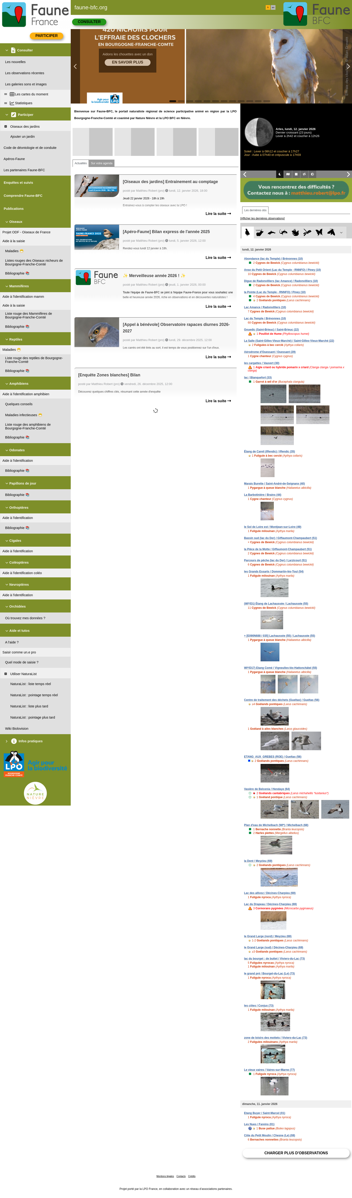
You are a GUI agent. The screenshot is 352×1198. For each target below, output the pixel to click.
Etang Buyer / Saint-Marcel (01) (264, 1113)
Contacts (180, 1176)
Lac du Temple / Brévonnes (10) (265, 318)
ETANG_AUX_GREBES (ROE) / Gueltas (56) (273, 756)
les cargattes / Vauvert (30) (261, 363)
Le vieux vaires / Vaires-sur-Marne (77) (269, 1069)
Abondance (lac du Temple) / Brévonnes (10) (273, 258)
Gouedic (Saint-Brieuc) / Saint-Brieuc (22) (271, 329)
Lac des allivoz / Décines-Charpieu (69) (269, 893)
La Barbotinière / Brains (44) (262, 494)
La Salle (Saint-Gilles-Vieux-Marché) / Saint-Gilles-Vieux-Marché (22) (289, 340)
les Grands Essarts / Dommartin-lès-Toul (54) (274, 571)
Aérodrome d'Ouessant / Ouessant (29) (270, 352)
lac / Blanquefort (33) (258, 377)
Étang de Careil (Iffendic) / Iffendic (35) (269, 451)
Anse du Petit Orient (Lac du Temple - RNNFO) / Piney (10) (282, 269)
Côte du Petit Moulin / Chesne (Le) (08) (269, 1135)
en (273, 7)
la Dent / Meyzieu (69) (258, 861)
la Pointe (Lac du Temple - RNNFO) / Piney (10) (274, 292)
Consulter (89, 22)
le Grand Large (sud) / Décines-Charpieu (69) (273, 947)
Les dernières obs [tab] (255, 210)
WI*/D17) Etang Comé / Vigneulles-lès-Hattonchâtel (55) (280, 667)
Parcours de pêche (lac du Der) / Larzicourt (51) (275, 560)
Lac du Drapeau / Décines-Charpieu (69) (270, 904)
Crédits (192, 1176)
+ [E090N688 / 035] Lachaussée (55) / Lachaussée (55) (279, 635)
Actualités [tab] (81, 163)
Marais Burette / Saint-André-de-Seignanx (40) (274, 483)
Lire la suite (218, 213)
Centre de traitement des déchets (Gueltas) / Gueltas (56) (281, 700)
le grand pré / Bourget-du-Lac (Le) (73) (269, 973)
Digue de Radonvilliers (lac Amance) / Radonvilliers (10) (281, 281)
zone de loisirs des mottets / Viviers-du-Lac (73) (275, 1037)
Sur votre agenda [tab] (101, 163)
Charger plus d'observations (296, 1153)
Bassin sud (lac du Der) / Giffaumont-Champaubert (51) (280, 538)
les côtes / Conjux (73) (259, 1005)
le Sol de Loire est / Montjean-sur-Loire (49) (272, 527)
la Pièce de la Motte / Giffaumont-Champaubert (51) (278, 549)
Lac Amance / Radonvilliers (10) (265, 307)
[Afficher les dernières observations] (262, 218)
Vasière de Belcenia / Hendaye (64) (267, 789)
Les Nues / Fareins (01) (259, 1124)
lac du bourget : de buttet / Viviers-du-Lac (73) (274, 958)
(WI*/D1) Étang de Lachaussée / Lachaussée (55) (276, 603)
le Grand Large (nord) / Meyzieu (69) (268, 936)
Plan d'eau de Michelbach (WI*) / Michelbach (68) (276, 825)
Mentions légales (165, 1176)
